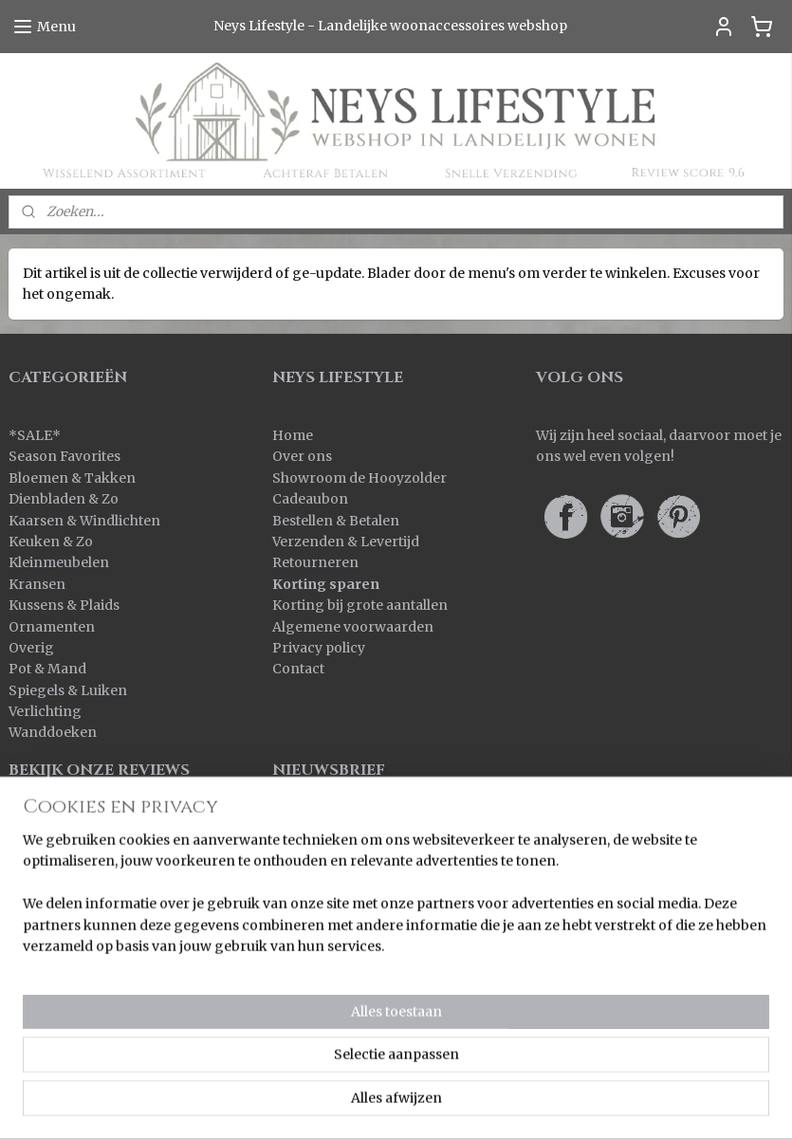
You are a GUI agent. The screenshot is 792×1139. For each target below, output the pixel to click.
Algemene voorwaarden (352, 626)
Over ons (302, 456)
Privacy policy (318, 647)
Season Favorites (64, 456)
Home (292, 435)
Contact (298, 668)
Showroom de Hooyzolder (359, 478)
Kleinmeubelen (59, 562)
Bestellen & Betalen (335, 520)
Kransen (37, 584)
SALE (34, 435)
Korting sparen (325, 584)
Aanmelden (325, 850)
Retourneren (315, 562)
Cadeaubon (310, 498)
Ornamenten (52, 626)
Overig (31, 647)
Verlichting (45, 711)
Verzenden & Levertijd (345, 541)
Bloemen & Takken (73, 478)
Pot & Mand (47, 668)
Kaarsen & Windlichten (84, 520)
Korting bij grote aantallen (360, 605)
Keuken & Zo (51, 541)
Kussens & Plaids (64, 605)
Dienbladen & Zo (64, 498)
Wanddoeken (53, 732)
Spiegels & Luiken (68, 690)
